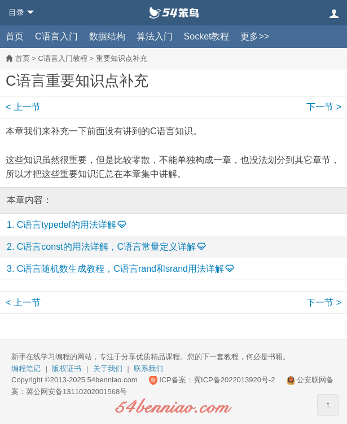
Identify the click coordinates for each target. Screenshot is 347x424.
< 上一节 (23, 107)
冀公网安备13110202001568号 (76, 391)
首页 (15, 36)
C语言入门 (56, 36)
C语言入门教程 (62, 58)
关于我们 (107, 368)
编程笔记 (26, 368)
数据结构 (107, 36)
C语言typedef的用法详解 (66, 224)
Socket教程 (207, 36)
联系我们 (148, 368)
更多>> (254, 36)
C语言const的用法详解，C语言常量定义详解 (106, 246)
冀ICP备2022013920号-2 (234, 380)
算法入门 (155, 36)
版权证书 (66, 368)
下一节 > (323, 107)
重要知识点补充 (121, 58)
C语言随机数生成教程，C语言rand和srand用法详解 (120, 268)
